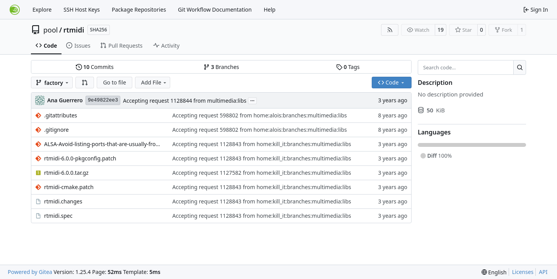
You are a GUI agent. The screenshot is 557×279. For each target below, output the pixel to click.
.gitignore (56, 129)
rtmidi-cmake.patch (69, 187)
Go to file (114, 82)
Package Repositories (139, 9)
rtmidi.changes (63, 201)
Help (270, 9)
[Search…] (519, 67)
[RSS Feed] (390, 30)
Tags (348, 67)
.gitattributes (60, 115)
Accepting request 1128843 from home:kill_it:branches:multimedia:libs (262, 144)
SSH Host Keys (81, 9)
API (543, 272)
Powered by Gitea (30, 272)
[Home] (15, 10)
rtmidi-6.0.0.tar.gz (66, 172)
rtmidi (73, 30)
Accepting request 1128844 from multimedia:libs (184, 100)
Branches (221, 67)
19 (440, 29)
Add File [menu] (154, 82)
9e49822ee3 (103, 100)
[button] (84, 82)
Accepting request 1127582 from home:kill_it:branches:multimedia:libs (262, 172)
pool (50, 30)
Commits (95, 67)
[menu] (494, 272)
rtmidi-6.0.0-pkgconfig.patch (80, 158)
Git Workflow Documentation (215, 9)
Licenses (523, 272)
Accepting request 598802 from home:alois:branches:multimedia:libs (260, 115)
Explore (41, 9)
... (252, 100)
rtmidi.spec (58, 215)
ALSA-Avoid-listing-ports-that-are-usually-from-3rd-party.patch (104, 144)
